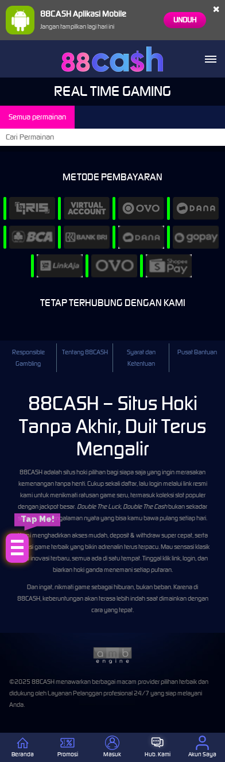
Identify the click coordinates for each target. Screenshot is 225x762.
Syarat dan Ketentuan (141, 358)
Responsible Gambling (28, 358)
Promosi (67, 747)
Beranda (22, 747)
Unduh (184, 20)
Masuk (112, 747)
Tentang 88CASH (85, 352)
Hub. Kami (157, 747)
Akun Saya (202, 747)
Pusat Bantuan (197, 352)
